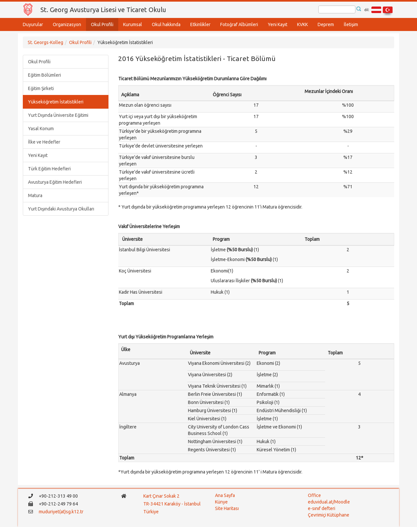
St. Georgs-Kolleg (45, 42)
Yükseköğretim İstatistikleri (55, 101)
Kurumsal (132, 24)
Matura (35, 195)
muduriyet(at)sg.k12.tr (61, 511)
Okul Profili (102, 24)
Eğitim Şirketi (41, 88)
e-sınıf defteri (321, 508)
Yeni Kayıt (277, 24)
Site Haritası (227, 508)
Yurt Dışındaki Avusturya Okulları (61, 208)
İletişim (351, 24)
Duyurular (33, 24)
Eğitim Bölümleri (44, 75)
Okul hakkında (166, 24)
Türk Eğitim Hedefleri (49, 168)
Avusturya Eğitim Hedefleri (55, 182)
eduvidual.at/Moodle (329, 501)
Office (314, 495)
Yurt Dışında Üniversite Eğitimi (58, 115)
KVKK (302, 24)
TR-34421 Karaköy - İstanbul (172, 503)
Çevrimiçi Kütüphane (328, 515)
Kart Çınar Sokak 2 (161, 496)
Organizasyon (67, 24)
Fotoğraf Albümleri (239, 24)
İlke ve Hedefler (44, 142)
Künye (221, 501)
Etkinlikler (200, 24)
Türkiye (151, 511)
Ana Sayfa (225, 495)
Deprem (326, 24)
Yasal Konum (41, 128)
